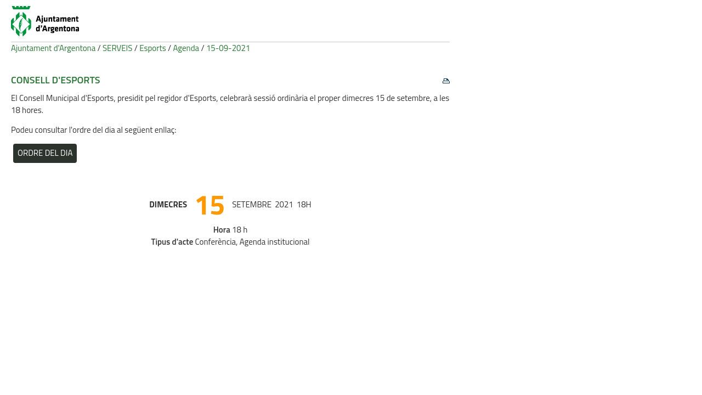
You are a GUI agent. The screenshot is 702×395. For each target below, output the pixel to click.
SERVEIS (117, 48)
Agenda (186, 48)
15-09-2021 (228, 48)
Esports (152, 48)
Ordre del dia (45, 152)
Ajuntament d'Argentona (53, 48)
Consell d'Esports (55, 79)
